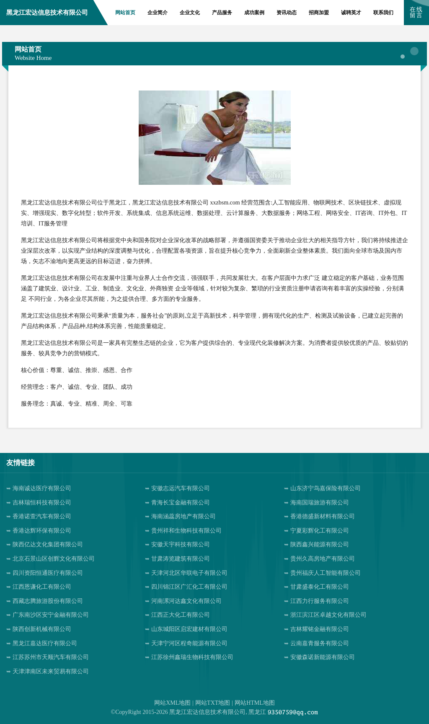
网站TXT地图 (212, 703)
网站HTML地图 (255, 703)
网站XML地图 (172, 703)
